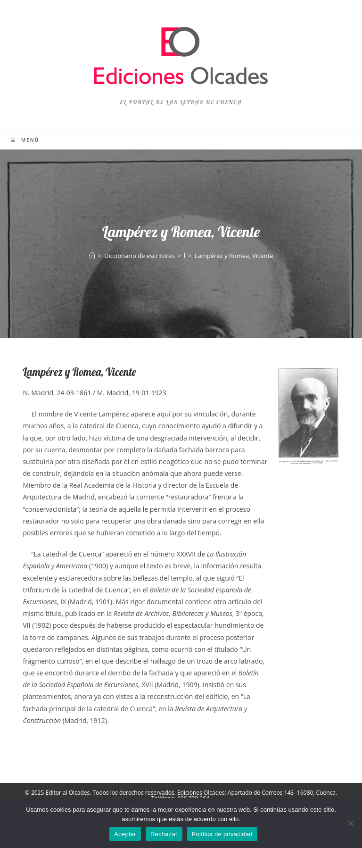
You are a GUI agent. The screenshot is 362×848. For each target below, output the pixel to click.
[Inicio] (92, 255)
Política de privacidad (222, 834)
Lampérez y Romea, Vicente (234, 255)
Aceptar (125, 834)
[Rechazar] (350, 823)
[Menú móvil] (25, 140)
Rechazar (164, 834)
